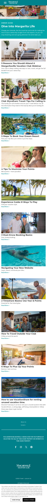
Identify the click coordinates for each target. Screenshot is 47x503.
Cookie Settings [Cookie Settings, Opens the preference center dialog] (16, 501)
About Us (23, 422)
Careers (23, 425)
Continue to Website (29, 501)
